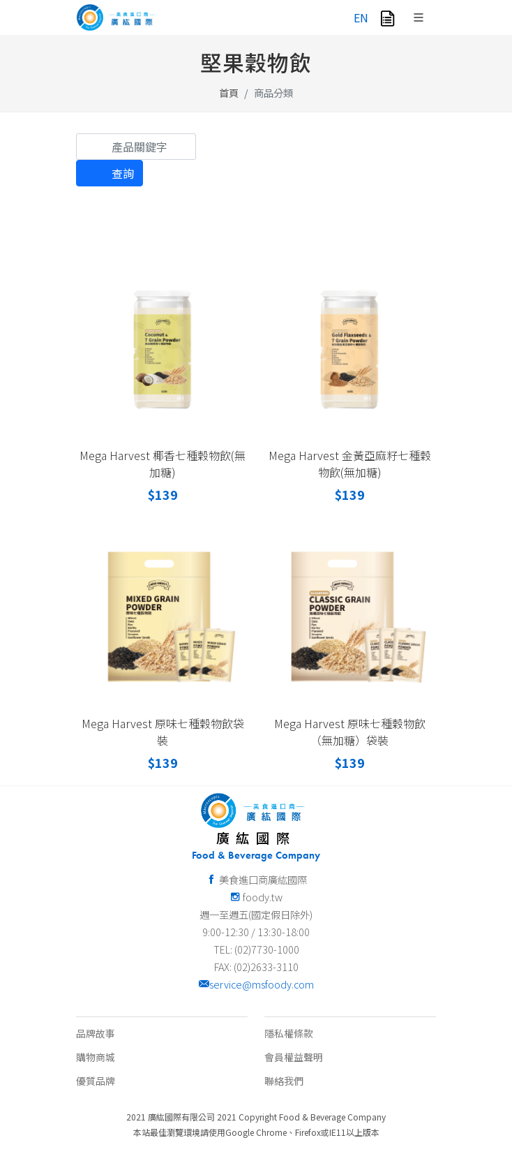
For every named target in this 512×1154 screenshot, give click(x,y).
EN (361, 17)
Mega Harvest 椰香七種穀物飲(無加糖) (163, 463)
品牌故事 (95, 1033)
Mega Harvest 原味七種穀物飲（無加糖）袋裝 (350, 731)
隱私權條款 (288, 1033)
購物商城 (95, 1057)
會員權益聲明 (293, 1057)
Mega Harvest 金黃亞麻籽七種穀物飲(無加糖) (350, 463)
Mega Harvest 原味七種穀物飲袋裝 (163, 731)
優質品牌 (95, 1081)
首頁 (229, 92)
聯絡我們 (283, 1081)
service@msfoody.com (256, 984)
